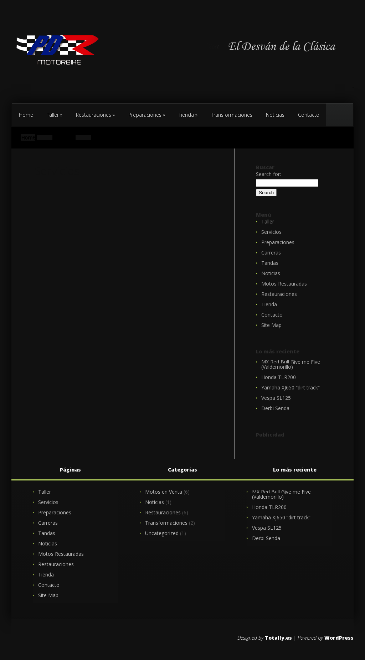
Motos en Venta (163, 491)
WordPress (339, 637)
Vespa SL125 (276, 397)
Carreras (271, 252)
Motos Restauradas (284, 283)
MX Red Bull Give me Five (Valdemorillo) (290, 364)
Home (26, 114)
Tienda (188, 114)
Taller (54, 114)
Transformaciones (231, 114)
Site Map (271, 325)
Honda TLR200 (278, 377)
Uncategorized (162, 533)
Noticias (275, 114)
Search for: (268, 174)
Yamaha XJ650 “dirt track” (290, 387)
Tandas (269, 263)
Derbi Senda (275, 408)
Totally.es (278, 637)
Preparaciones (146, 114)
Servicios (271, 231)
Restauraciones (95, 114)
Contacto (308, 114)
